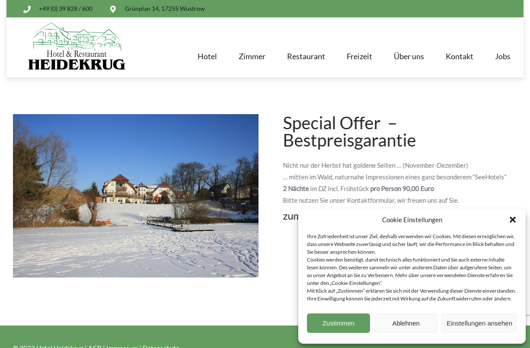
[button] (512, 219)
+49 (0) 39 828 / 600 (66, 8)
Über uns (409, 56)
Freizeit (359, 56)
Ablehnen (405, 323)
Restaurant (306, 56)
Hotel (207, 56)
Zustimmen (338, 323)
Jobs (503, 56)
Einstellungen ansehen (479, 323)
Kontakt (459, 56)
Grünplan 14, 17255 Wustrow (165, 8)
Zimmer (252, 56)
